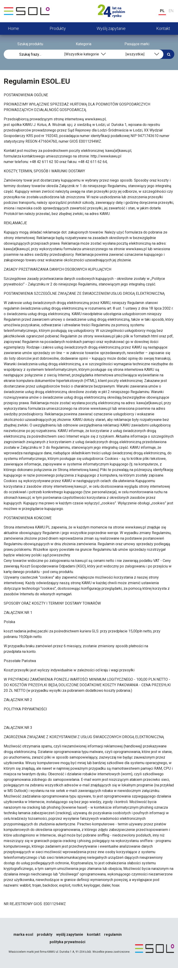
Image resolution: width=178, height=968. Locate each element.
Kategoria (83, 44)
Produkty (58, 28)
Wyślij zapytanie (111, 28)
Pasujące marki (136, 44)
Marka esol (23, 934)
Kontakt (163, 28)
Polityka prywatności (67, 942)
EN (171, 11)
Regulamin (113, 934)
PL (162, 11)
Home (13, 28)
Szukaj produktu (30, 44)
